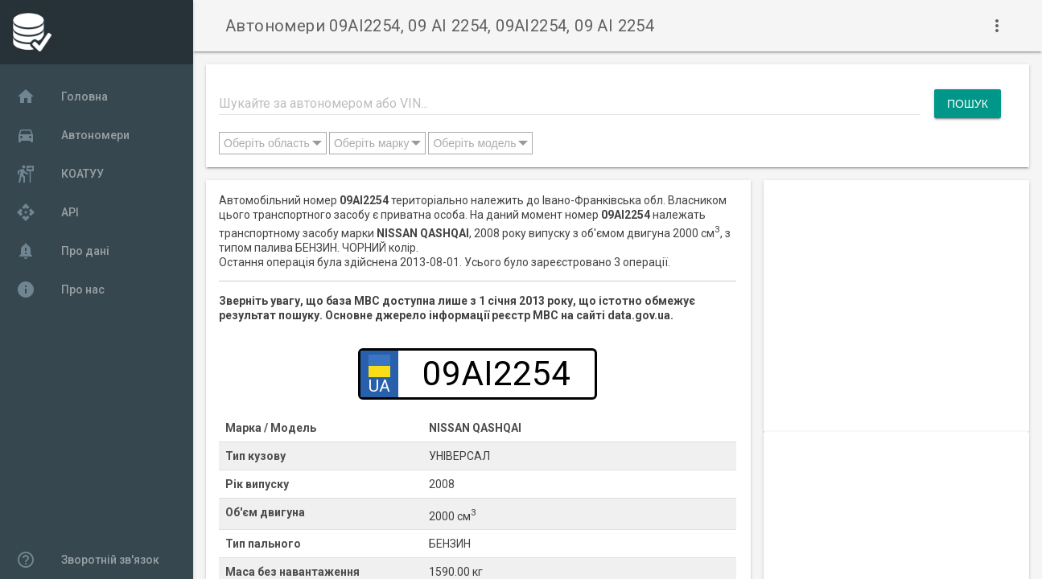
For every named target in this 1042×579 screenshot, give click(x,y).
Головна (62, 96)
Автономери (73, 135)
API (47, 212)
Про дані (62, 251)
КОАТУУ (60, 173)
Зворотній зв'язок (87, 559)
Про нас (60, 289)
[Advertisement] (896, 280)
